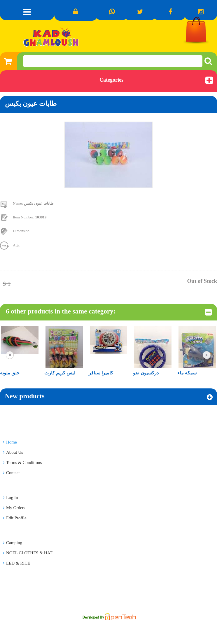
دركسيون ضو (146, 372)
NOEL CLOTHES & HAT (27, 553)
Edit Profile (15, 518)
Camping (12, 542)
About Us (13, 452)
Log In (10, 497)
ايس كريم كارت (59, 372)
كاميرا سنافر (101, 372)
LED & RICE (16, 563)
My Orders (14, 507)
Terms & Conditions (22, 462)
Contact (11, 472)
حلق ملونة (10, 372)
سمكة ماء (187, 372)
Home (10, 442)
